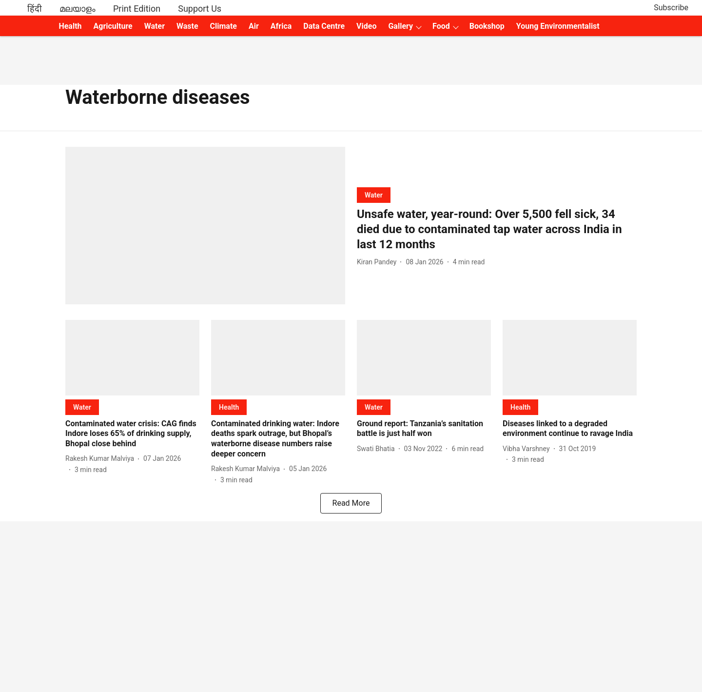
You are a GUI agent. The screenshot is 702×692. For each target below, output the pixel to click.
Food (441, 26)
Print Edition (136, 8)
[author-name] (378, 262)
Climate (223, 26)
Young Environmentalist (558, 26)
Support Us (199, 8)
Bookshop (487, 26)
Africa (281, 26)
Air (254, 26)
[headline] (497, 230)
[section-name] (373, 194)
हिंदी (34, 8)
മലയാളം (77, 8)
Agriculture (113, 26)
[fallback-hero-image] (205, 225)
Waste (187, 26)
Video (366, 26)
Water (154, 26)
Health (69, 26)
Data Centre (324, 26)
